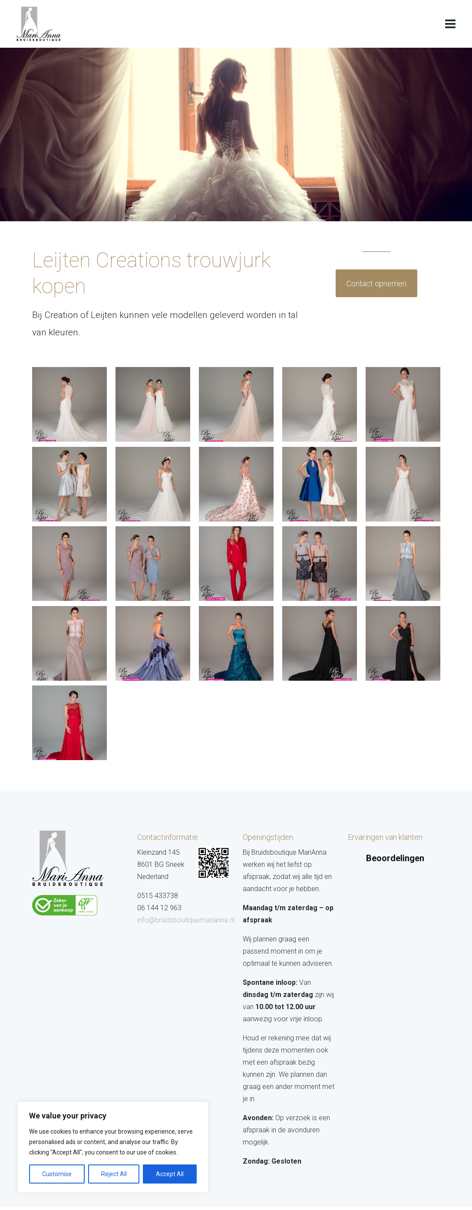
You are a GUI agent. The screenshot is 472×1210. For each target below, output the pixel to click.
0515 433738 (157, 896)
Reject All (114, 1174)
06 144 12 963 (159, 908)
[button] (350, 874)
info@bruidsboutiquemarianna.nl (185, 920)
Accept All (170, 1174)
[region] (112, 1147)
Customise (57, 1174)
